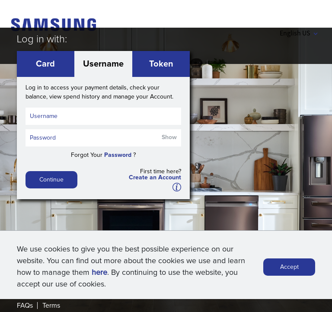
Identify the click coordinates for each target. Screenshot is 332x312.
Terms (51, 305)
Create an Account (155, 178)
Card (45, 64)
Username (103, 64)
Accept (289, 267)
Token (161, 64)
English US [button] (298, 33)
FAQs (25, 305)
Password (117, 155)
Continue (51, 180)
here (99, 273)
